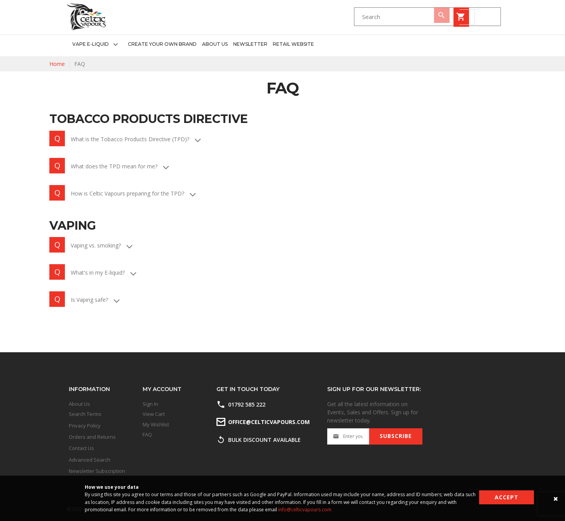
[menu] (190, 44)
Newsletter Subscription (97, 470)
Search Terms (85, 413)
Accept (506, 497)
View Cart (154, 413)
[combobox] (346, 17)
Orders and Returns (92, 436)
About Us (79, 403)
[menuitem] (97, 44)
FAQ (147, 434)
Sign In (150, 403)
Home (57, 64)
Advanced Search (89, 459)
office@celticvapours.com (268, 422)
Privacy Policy (85, 425)
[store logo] (86, 17)
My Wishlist (156, 424)
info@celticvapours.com (304, 509)
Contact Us (81, 448)
